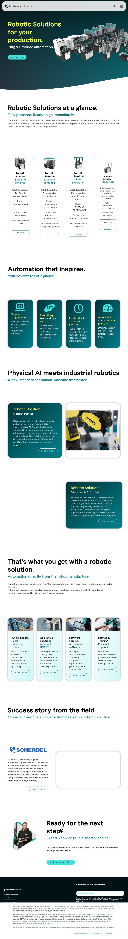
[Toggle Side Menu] (121, 6)
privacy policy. (47, 923)
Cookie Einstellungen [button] (81, 933)
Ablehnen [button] (109, 933)
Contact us (17, 57)
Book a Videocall (60, 862)
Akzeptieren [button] (96, 933)
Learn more (48, 451)
